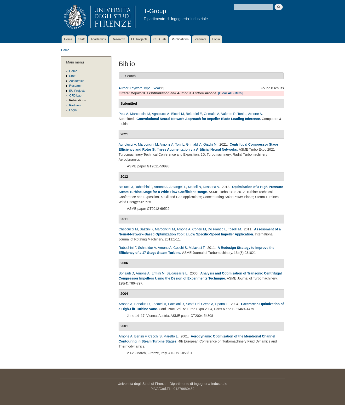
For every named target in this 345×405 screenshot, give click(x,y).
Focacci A (159, 304)
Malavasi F (197, 248)
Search (130, 76)
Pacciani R (176, 304)
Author (123, 88)
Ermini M (158, 273)
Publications (180, 39)
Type (146, 88)
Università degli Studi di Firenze (142, 384)
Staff (81, 39)
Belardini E (194, 114)
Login (216, 39)
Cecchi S (180, 248)
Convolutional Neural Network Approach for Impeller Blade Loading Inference (198, 119)
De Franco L (217, 229)
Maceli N (194, 187)
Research (118, 39)
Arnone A (255, 114)
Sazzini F (146, 229)
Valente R (228, 114)
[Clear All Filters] (230, 93)
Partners (200, 39)
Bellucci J (126, 187)
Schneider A (147, 248)
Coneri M (199, 229)
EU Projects (139, 39)
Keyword (135, 88)
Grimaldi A (211, 114)
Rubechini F (143, 187)
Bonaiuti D (126, 273)
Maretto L (171, 336)
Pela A (123, 114)
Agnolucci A (160, 114)
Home (68, 39)
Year (156, 88)
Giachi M (210, 144)
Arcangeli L (177, 187)
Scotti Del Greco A (199, 304)
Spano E (221, 304)
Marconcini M (140, 114)
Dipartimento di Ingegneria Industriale (198, 384)
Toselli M (234, 229)
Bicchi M (177, 114)
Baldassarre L (177, 273)
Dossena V (211, 187)
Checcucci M (128, 229)
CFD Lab (159, 39)
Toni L (241, 114)
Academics (98, 39)
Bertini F (140, 336)
